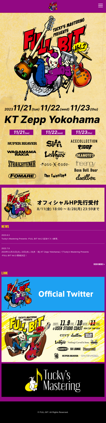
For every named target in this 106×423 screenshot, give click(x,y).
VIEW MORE (99, 264)
